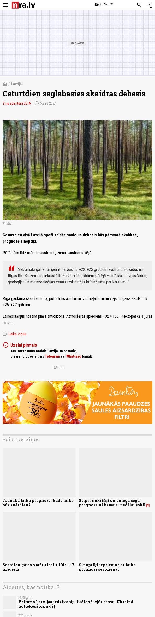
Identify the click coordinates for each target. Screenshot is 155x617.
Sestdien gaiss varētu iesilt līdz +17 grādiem (38, 567)
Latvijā (16, 84)
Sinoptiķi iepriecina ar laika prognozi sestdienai (107, 567)
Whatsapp (73, 356)
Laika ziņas (14, 334)
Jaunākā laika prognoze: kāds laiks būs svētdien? (38, 502)
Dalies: (58, 367)
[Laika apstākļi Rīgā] (104, 5)
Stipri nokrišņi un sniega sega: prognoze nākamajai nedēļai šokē (112, 502)
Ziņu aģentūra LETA (17, 103)
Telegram (52, 356)
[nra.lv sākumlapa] (23, 5)
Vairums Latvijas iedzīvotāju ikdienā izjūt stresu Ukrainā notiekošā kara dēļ (75, 604)
